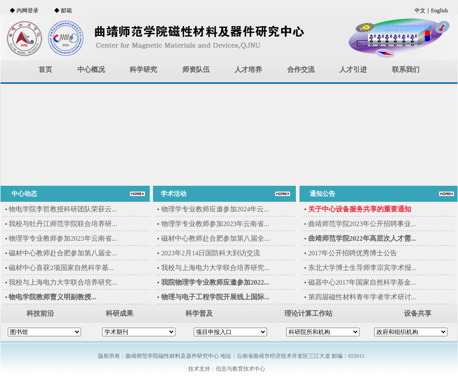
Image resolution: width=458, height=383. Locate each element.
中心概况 (91, 69)
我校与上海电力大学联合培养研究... (63, 282)
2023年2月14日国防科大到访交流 (210, 253)
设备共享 (417, 313)
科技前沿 (40, 313)
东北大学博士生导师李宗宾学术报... (362, 267)
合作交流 (301, 69)
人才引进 (353, 69)
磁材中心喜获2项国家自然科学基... (61, 267)
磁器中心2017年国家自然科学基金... (362, 282)
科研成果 (119, 313)
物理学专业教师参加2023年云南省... (62, 238)
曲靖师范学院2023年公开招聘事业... (362, 223)
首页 (45, 69)
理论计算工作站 (308, 313)
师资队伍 (196, 69)
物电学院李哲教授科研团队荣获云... (63, 209)
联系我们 (406, 69)
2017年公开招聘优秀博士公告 (352, 253)
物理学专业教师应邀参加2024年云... (215, 209)
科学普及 (199, 313)
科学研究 (143, 69)
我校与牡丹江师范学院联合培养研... (63, 223)
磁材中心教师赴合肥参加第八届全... (63, 253)
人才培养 (248, 69)
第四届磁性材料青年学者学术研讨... (362, 297)
